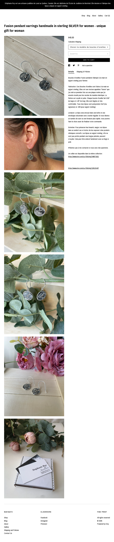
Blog (88, 15)
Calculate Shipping (74, 41)
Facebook (44, 517)
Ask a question (87, 65)
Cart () (107, 15)
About (94, 15)
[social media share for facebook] (69, 65)
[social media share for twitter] (74, 65)
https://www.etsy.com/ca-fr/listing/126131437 (83, 168)
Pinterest (44, 524)
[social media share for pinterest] (79, 65)
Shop (83, 15)
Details (71, 71)
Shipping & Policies (83, 71)
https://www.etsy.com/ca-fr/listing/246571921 (83, 156)
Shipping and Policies (11, 530)
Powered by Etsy (103, 524)
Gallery (100, 15)
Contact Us (8, 533)
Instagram (44, 521)
